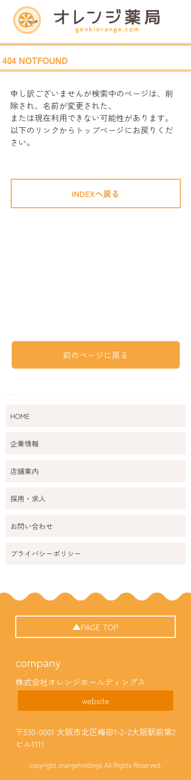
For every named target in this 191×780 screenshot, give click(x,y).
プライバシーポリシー (45, 553)
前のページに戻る (95, 355)
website (96, 700)
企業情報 (24, 443)
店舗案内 (24, 471)
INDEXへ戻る (96, 193)
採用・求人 (28, 498)
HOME (20, 416)
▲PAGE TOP (95, 627)
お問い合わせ (31, 526)
